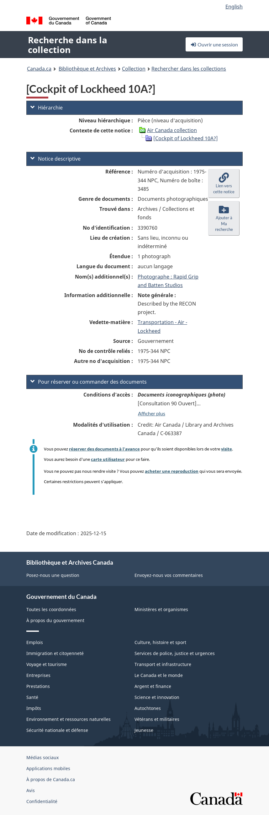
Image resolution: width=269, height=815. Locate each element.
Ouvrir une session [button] (214, 44)
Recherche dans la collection (67, 45)
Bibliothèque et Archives (87, 68)
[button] (224, 183)
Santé (32, 697)
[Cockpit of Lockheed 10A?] (185, 138)
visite (226, 449)
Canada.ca (39, 68)
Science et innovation (156, 697)
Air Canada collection (172, 130)
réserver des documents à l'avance (104, 449)
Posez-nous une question (52, 575)
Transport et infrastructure (162, 664)
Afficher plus (151, 413)
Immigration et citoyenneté (55, 653)
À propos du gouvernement (55, 620)
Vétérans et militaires (156, 719)
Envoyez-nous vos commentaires (168, 575)
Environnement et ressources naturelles (68, 719)
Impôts (33, 708)
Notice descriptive (55, 158)
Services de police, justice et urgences (174, 653)
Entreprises (38, 675)
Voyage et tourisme (46, 664)
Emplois (34, 642)
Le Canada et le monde (158, 675)
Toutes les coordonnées (51, 609)
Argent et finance (152, 686)
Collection (133, 68)
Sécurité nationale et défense (57, 730)
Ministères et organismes (161, 609)
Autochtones (147, 708)
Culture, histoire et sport (160, 642)
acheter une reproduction (171, 471)
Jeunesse (143, 730)
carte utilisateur (108, 459)
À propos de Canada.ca (50, 779)
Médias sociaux (42, 757)
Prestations (38, 686)
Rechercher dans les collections (188, 68)
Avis (30, 790)
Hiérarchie (46, 107)
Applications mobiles (48, 768)
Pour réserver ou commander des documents (88, 381)
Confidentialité (41, 801)
